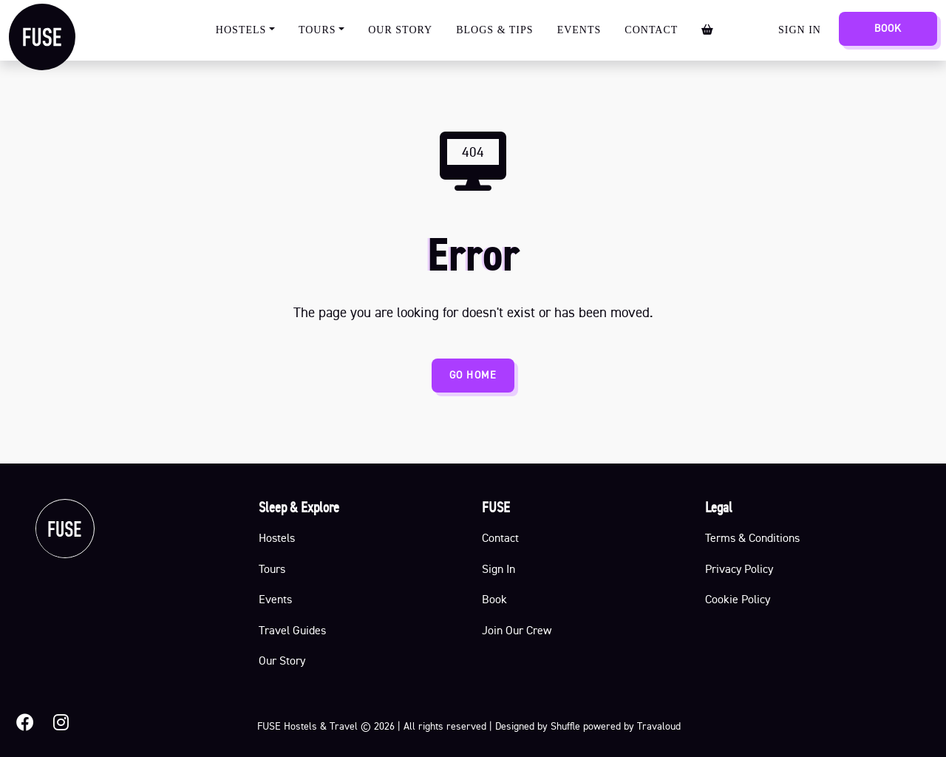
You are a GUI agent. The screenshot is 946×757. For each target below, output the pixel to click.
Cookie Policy (737, 598)
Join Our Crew (516, 629)
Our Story (400, 29)
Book (888, 28)
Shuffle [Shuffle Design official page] (565, 726)
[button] (25, 722)
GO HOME (472, 374)
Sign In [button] (498, 568)
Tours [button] (317, 29)
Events (579, 29)
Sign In (799, 29)
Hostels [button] (241, 29)
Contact (651, 29)
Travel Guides (292, 629)
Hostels (277, 537)
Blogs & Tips (494, 29)
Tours (272, 568)
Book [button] (494, 598)
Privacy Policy (739, 568)
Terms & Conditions (752, 537)
